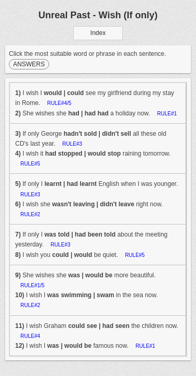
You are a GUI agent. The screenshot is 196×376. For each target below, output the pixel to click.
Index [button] (98, 33)
